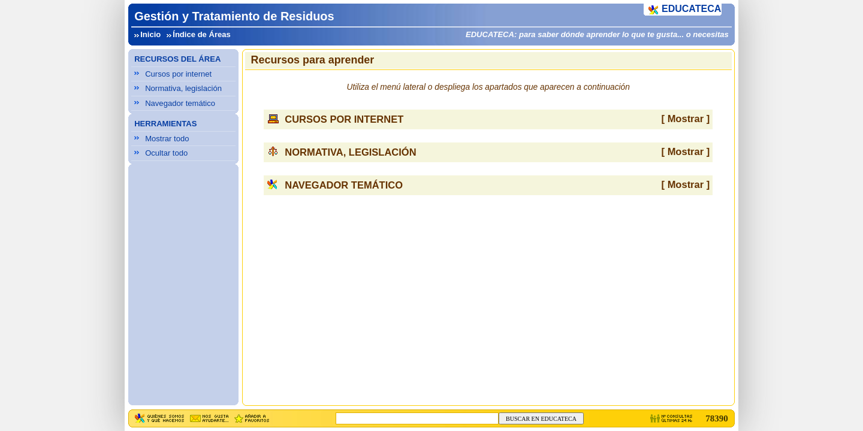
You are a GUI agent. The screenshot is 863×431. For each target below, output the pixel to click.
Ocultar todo (166, 152)
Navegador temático (180, 103)
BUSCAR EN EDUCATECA (541, 418)
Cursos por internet (178, 73)
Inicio (150, 34)
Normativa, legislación (183, 88)
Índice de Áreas (202, 34)
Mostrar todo (167, 138)
